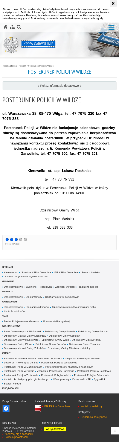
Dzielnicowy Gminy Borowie (60, 331)
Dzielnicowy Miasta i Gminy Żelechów (24, 348)
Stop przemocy (34, 297)
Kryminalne (8, 281)
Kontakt (22, 66)
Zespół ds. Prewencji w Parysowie (55, 371)
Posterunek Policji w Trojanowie (21, 375)
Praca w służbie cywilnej (56, 321)
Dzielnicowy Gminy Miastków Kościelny (69, 348)
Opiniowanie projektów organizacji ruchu (74, 307)
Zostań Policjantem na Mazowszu (22, 321)
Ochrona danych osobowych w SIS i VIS (25, 276)
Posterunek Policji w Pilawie (19, 371)
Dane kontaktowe (13, 287)
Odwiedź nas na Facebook (6, 408)
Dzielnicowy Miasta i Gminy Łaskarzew (25, 335)
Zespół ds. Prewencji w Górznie (21, 362)
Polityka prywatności (16, 437)
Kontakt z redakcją (91, 406)
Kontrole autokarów (14, 311)
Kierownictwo (11, 272)
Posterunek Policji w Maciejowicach (23, 367)
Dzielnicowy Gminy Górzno (92, 331)
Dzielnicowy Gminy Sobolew (64, 335)
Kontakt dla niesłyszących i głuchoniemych (27, 379)
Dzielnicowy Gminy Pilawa (18, 344)
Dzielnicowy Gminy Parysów (50, 344)
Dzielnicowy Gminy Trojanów (84, 344)
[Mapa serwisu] (12, 27)
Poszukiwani (45, 287)
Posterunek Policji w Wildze (41, 66)
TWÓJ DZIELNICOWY (11, 326)
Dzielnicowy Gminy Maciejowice (21, 340)
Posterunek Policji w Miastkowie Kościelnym (69, 367)
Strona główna (10, 66)
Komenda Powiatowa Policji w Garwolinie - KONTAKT (33, 358)
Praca (5, 315)
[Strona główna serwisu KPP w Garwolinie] (5, 27)
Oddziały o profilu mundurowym (62, 297)
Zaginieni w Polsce (65, 287)
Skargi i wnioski (12, 383)
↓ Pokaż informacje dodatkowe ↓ (59, 85)
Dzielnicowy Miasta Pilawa (86, 340)
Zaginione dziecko (88, 287)
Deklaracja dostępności (94, 417)
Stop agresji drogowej (37, 307)
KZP (17, 388)
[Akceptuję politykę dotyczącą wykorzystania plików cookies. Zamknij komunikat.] (113, 3)
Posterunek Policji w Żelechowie (91, 375)
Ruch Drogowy (9, 301)
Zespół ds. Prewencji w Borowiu (82, 358)
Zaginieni (31, 287)
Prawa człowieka (90, 272)
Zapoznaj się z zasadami (19, 434)
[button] (111, 27)
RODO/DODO (8, 388)
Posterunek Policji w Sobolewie (94, 371)
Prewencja (7, 291)
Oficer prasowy (61, 379)
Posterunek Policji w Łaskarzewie (59, 362)
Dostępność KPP (81, 379)
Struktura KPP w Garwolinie (36, 272)
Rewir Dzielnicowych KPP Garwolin (23, 331)
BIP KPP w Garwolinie (66, 272)
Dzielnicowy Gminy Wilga (55, 340)
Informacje (7, 267)
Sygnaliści (99, 379)
